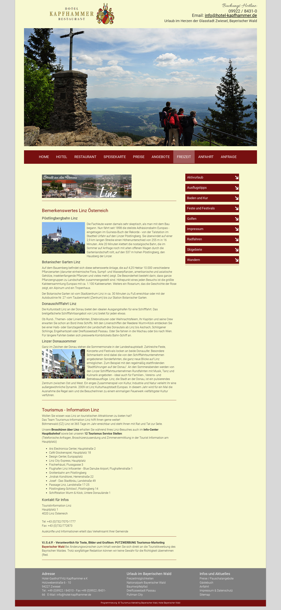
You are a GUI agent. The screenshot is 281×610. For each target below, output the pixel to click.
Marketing (136, 603)
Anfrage (229, 157)
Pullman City (135, 594)
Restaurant (85, 157)
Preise (138, 157)
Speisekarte (115, 157)
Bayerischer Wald (53, 546)
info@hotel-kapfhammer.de (231, 15)
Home (44, 157)
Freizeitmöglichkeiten (140, 578)
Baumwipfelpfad (137, 586)
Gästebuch (206, 582)
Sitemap (205, 594)
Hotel (61, 157)
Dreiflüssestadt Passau (141, 590)
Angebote (161, 157)
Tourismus (125, 603)
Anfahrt (206, 157)
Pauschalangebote (222, 578)
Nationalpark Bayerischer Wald (146, 582)
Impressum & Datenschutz (216, 590)
